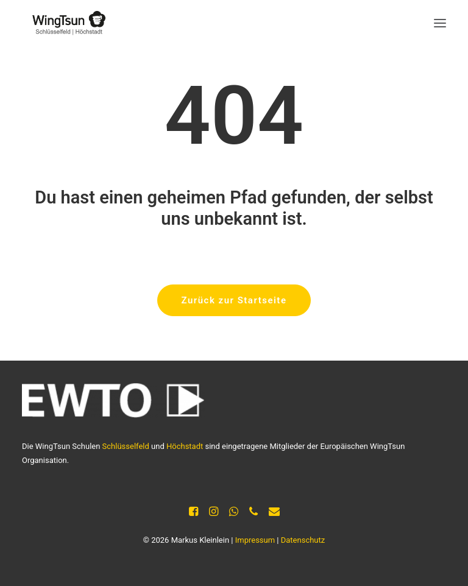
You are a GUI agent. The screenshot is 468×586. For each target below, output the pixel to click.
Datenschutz (303, 540)
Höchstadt (184, 446)
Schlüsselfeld (125, 446)
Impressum (255, 540)
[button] (440, 23)
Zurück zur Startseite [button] (234, 300)
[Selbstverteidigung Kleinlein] (64, 23)
